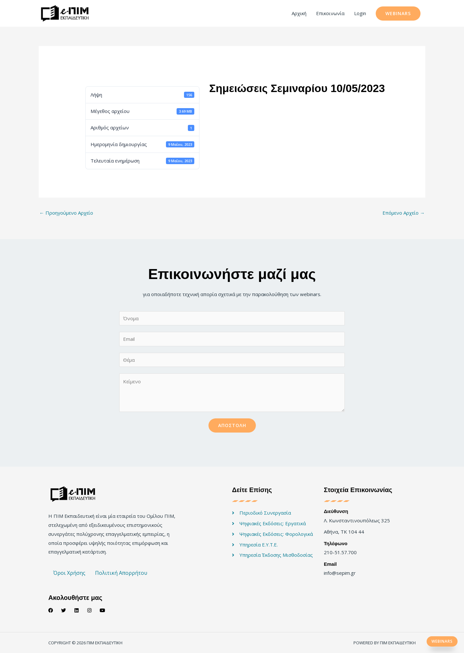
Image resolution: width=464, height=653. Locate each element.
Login (360, 13)
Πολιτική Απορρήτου (121, 572)
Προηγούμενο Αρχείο (66, 213)
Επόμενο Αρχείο (403, 213)
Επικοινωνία (330, 13)
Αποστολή (232, 425)
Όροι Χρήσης (69, 572)
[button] (398, 13)
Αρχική (299, 13)
